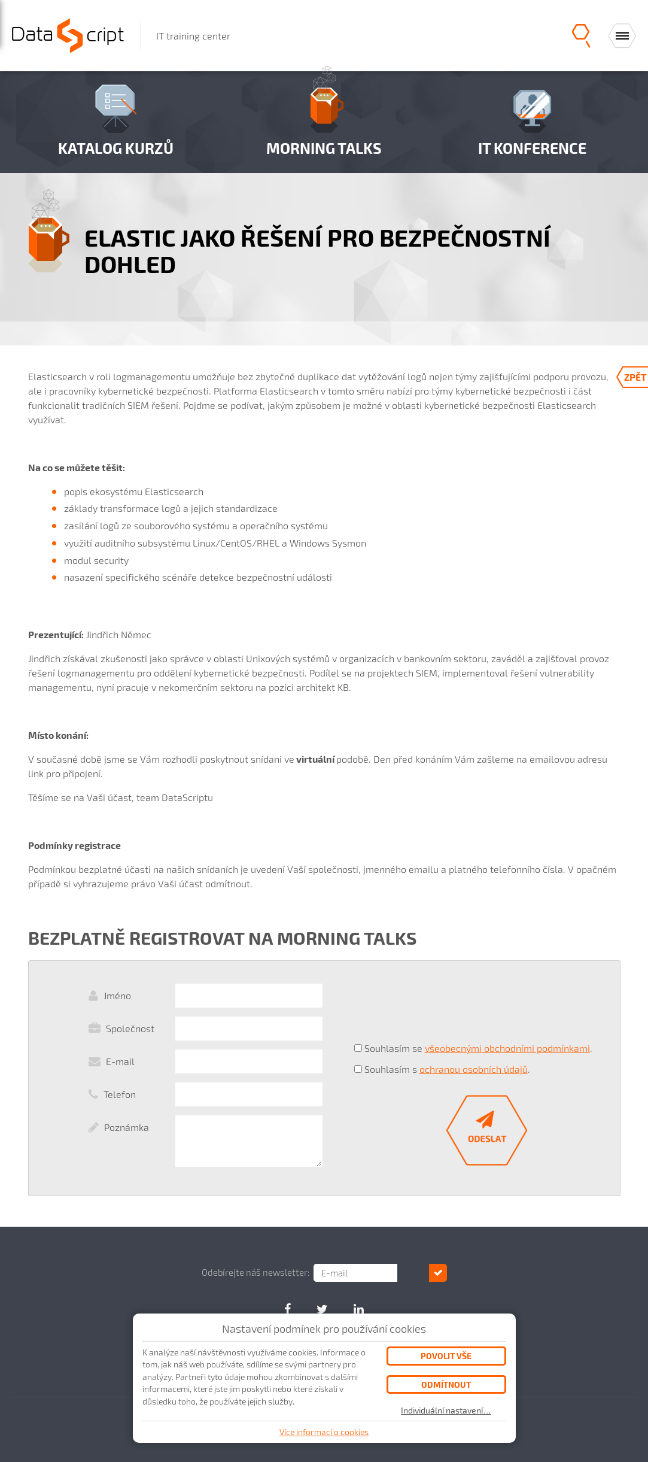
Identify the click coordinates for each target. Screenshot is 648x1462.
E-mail (120, 1061)
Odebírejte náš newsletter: (271, 1272)
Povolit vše (446, 1356)
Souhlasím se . (478, 1048)
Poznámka (126, 1127)
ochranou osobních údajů (473, 1069)
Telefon (120, 1094)
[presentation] (445, 1008)
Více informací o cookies (324, 1432)
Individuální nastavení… (446, 1410)
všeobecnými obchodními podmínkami (507, 1048)
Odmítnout (446, 1384)
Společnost (130, 1028)
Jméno (117, 995)
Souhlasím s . (447, 1069)
